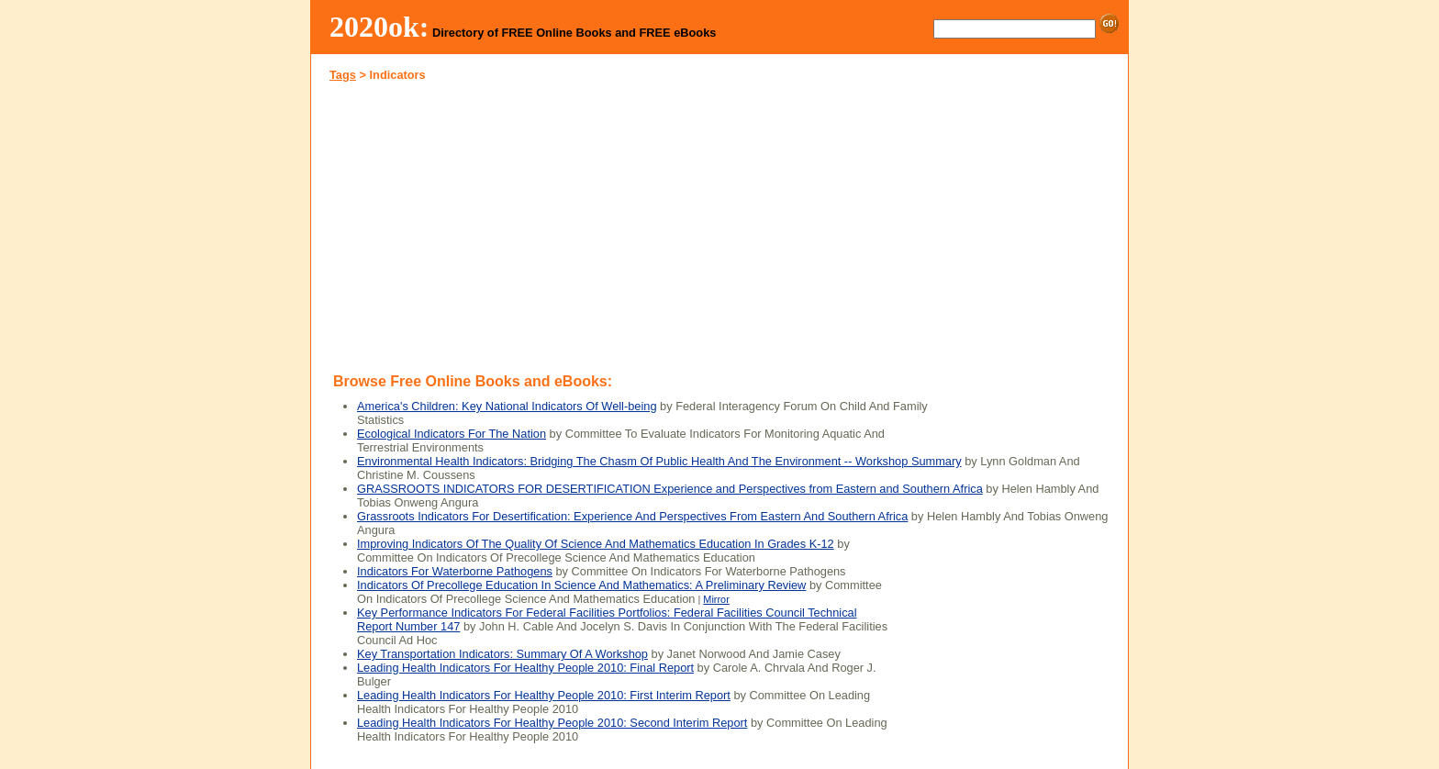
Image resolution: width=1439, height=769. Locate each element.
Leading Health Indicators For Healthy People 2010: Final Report (525, 667)
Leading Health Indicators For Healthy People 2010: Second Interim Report (552, 723)
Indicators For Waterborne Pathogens (454, 571)
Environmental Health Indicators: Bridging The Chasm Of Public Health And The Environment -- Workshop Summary (659, 461)
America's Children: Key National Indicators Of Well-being (507, 406)
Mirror (716, 599)
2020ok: (379, 26)
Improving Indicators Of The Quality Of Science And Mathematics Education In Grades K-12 (595, 544)
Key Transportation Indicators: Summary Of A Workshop (502, 654)
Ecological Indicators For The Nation (451, 433)
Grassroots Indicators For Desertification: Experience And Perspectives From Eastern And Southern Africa (632, 516)
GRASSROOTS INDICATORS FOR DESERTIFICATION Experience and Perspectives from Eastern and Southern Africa (670, 489)
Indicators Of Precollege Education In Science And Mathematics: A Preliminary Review (581, 585)
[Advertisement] (516, 223)
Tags (342, 75)
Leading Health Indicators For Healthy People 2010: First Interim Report (544, 695)
